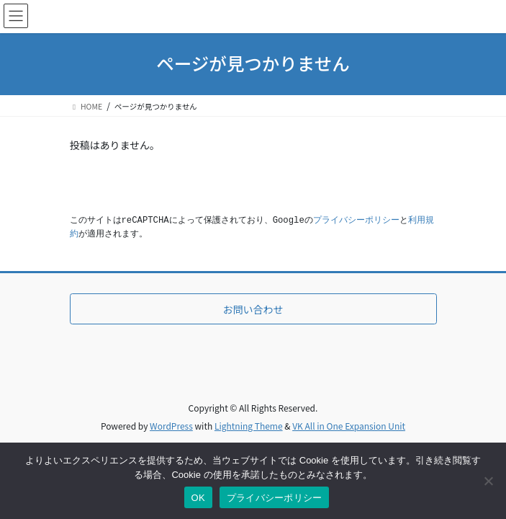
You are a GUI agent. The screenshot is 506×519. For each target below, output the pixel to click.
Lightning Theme (248, 426)
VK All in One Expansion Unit (348, 426)
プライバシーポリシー (356, 221)
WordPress (171, 426)
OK (198, 497)
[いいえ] (488, 481)
